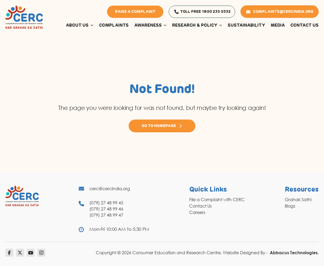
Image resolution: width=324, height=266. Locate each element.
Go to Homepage (162, 126)
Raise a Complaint (135, 12)
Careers (197, 212)
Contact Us (200, 206)
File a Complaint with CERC (217, 199)
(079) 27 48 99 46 (106, 209)
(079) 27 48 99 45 (106, 202)
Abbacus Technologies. (294, 252)
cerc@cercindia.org (109, 188)
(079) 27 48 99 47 (106, 215)
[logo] (24, 16)
